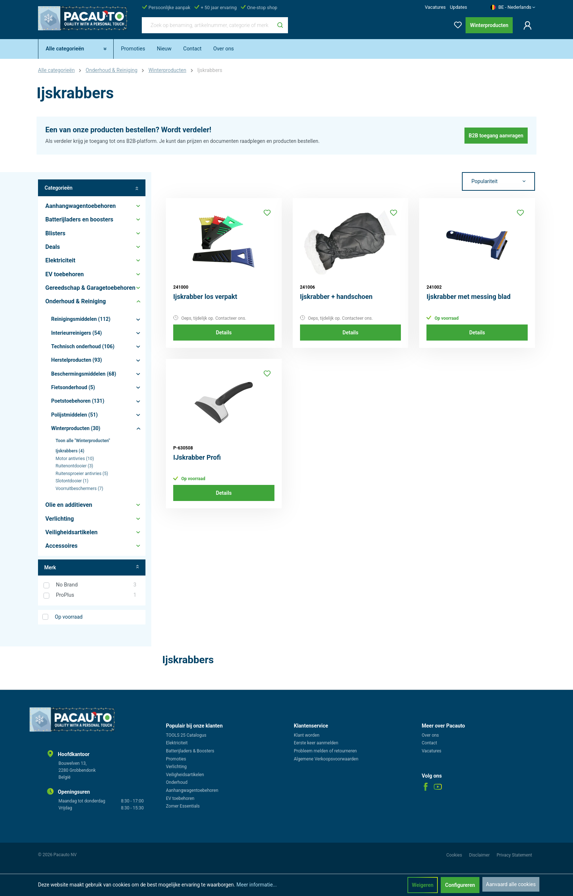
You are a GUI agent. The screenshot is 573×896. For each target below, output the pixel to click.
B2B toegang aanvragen (496, 135)
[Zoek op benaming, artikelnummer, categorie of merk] (207, 25)
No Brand (96, 585)
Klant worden (306, 735)
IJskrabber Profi (197, 457)
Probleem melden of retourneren (325, 750)
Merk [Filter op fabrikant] (91, 567)
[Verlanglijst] (456, 23)
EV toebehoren (180, 798)
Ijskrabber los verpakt (205, 296)
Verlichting (176, 766)
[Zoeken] (280, 25)
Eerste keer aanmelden (316, 742)
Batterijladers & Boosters (190, 750)
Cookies (454, 855)
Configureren (460, 885)
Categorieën (92, 188)
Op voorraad (69, 617)
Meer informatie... (256, 885)
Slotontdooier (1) (72, 480)
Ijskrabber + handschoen (336, 296)
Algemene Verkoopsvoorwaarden (326, 759)
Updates (458, 7)
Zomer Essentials (183, 806)
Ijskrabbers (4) (70, 450)
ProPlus (96, 595)
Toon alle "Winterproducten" (83, 440)
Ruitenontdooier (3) (74, 465)
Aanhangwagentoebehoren (192, 790)
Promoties (176, 759)
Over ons (430, 735)
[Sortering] (498, 181)
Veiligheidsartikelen (185, 774)
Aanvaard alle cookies (511, 884)
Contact (429, 742)
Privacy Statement (514, 855)
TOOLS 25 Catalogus (186, 735)
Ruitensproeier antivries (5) (82, 473)
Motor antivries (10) (75, 458)
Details (224, 332)
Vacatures (435, 7)
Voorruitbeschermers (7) (79, 488)
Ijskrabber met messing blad (468, 296)
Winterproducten (489, 25)
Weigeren (422, 885)
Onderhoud (176, 782)
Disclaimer (480, 855)
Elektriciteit (176, 742)
